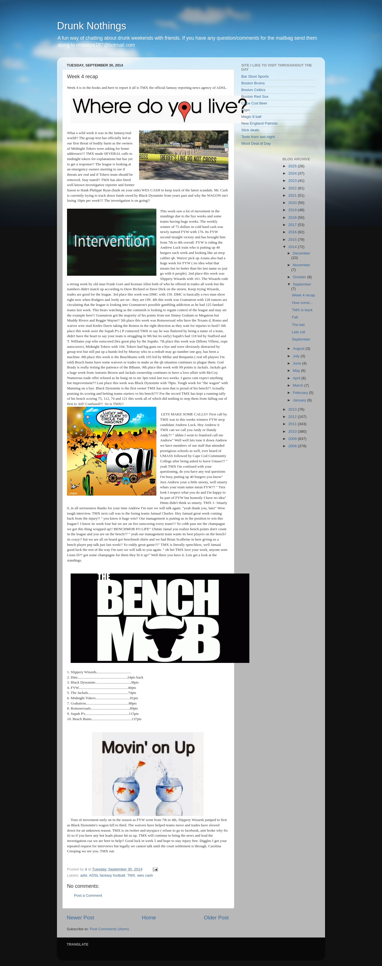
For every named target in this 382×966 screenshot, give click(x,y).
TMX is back (302, 310)
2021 (293, 195)
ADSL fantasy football (107, 875)
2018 (293, 217)
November (301, 265)
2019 (293, 210)
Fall (295, 317)
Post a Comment (88, 895)
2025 (293, 166)
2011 (293, 424)
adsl (83, 875)
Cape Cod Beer (254, 103)
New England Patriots (259, 123)
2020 (293, 203)
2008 (293, 446)
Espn (245, 110)
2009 (293, 439)
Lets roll (298, 332)
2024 (293, 173)
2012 (293, 417)
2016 (293, 232)
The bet (298, 325)
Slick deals (250, 130)
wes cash (145, 875)
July (297, 356)
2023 (293, 181)
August (299, 348)
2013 (293, 409)
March (298, 385)
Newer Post (80, 917)
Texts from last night (258, 137)
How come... (302, 303)
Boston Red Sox (255, 96)
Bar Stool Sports (255, 76)
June (297, 363)
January (300, 400)
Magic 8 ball (251, 117)
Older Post (216, 917)
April (297, 378)
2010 (293, 431)
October (300, 277)
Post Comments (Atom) (109, 929)
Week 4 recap (303, 295)
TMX (131, 875)
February (301, 393)
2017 (293, 225)
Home (149, 917)
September (302, 284)
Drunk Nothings (91, 26)
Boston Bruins (253, 83)
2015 (293, 239)
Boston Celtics (253, 90)
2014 (293, 247)
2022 (293, 188)
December (301, 253)
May (297, 370)
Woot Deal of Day (256, 143)
